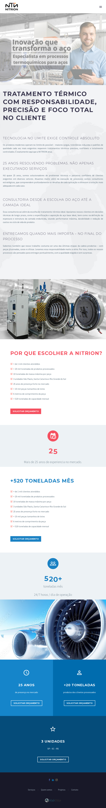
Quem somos (46, 790)
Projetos (61, 790)
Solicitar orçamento (26, 411)
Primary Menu (100, 7)
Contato (74, 790)
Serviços (31, 790)
